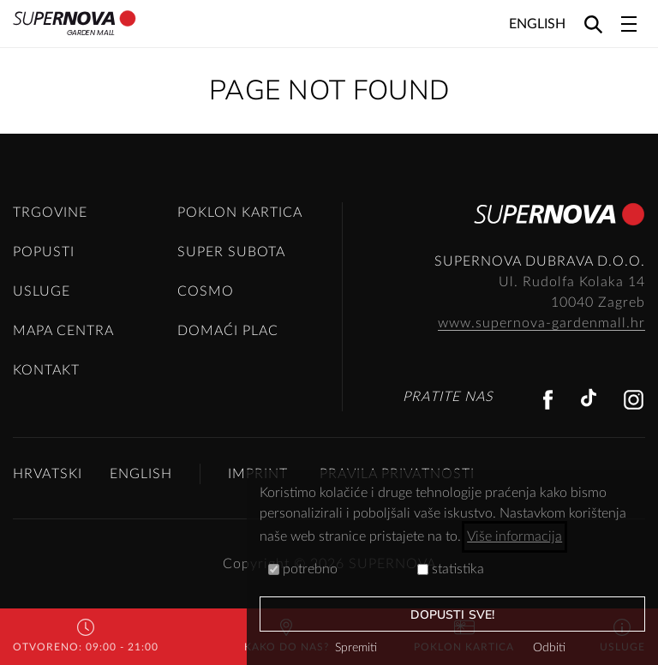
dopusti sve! (452, 615)
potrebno (303, 569)
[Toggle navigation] (629, 24)
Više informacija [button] (514, 536)
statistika (450, 569)
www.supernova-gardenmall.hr (541, 323)
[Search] (593, 23)
